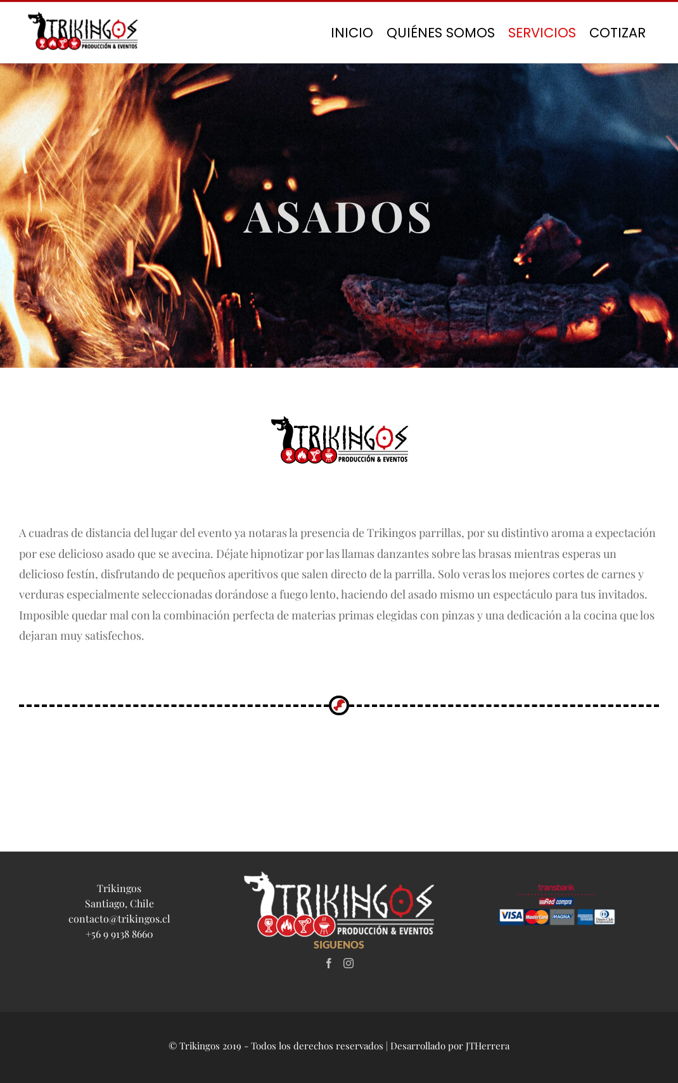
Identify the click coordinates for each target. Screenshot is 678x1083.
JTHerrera (487, 1045)
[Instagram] (348, 963)
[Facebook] (329, 963)
